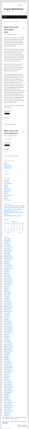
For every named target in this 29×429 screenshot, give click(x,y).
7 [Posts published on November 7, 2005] (8, 226)
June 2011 (6, 271)
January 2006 (7, 344)
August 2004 (7, 372)
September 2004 (8, 371)
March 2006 (6, 341)
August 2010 (7, 284)
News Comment (8, 190)
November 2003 (7, 387)
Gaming (6, 185)
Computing (6, 181)
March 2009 (6, 291)
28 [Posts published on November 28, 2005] (8, 231)
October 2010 (7, 281)
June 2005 (6, 356)
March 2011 (6, 275)
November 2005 (7, 347)
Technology (7, 200)
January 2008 (7, 304)
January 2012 (7, 266)
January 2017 (7, 240)
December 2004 (7, 366)
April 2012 (6, 263)
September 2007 (8, 311)
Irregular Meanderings (13, 9)
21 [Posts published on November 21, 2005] (8, 229)
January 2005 (7, 364)
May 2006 (6, 337)
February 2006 (7, 342)
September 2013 (8, 250)
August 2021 (7, 238)
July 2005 (6, 354)
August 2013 (7, 251)
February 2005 (7, 362)
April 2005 (6, 359)
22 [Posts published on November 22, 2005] (11, 229)
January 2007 (7, 324)
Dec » (20, 232)
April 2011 (6, 273)
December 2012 (7, 256)
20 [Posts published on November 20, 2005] (5, 229)
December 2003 (7, 386)
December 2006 (7, 326)
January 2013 (7, 255)
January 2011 (7, 278)
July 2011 (6, 270)
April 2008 (6, 299)
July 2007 (6, 314)
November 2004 (7, 367)
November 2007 (7, 308)
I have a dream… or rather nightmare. (13, 209)
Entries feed (7, 164)
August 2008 (7, 294)
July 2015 (6, 243)
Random (10, 124)
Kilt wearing (7, 188)
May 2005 (6, 357)
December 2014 (7, 246)
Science (6, 196)
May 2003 (6, 397)
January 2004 (7, 384)
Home (5, 16)
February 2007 (7, 323)
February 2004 (7, 382)
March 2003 (6, 400)
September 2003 (8, 390)
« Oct (8, 232)
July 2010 (6, 286)
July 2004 (6, 374)
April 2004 (6, 379)
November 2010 (7, 280)
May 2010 (6, 289)
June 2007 (6, 316)
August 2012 (7, 260)
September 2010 (8, 283)
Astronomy (6, 180)
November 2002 (7, 407)
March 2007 (6, 321)
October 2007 (7, 309)
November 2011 (7, 268)
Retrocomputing (8, 195)
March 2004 (6, 381)
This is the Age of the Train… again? (12, 215)
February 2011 (7, 276)
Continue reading (8, 138)
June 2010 (6, 288)
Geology (6, 186)
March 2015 (6, 245)
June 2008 (6, 298)
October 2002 (7, 409)
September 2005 (8, 351)
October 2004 (7, 369)
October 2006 (7, 329)
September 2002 (8, 410)
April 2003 (6, 399)
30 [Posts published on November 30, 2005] (13, 231)
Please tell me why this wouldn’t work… (11, 29)
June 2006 (6, 336)
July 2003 (6, 394)
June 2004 (6, 376)
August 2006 (7, 333)
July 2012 (6, 261)
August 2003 (7, 392)
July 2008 (6, 296)
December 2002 (7, 405)
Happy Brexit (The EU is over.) (11, 210)
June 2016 (6, 241)
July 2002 (6, 414)
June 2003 (6, 395)
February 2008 (7, 303)
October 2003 (7, 389)
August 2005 (7, 352)
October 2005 (7, 349)
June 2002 (6, 415)
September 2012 (8, 258)
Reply (14, 124)
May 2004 (6, 377)
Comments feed (8, 166)
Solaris (5, 198)
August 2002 (7, 412)
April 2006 (6, 339)
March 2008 (6, 301)
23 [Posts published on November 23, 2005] (13, 229)
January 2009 (7, 293)
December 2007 (7, 306)
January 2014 (7, 248)
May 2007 (6, 318)
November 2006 (7, 328)
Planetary (6, 191)
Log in (5, 162)
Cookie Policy (5, 422)
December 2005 (7, 346)
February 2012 (7, 265)
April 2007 (6, 319)
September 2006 (8, 331)
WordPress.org (7, 167)
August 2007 (7, 313)
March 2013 (6, 253)
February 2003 (7, 402)
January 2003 (7, 404)
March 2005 (6, 361)
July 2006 (6, 334)
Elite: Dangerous (8, 183)
